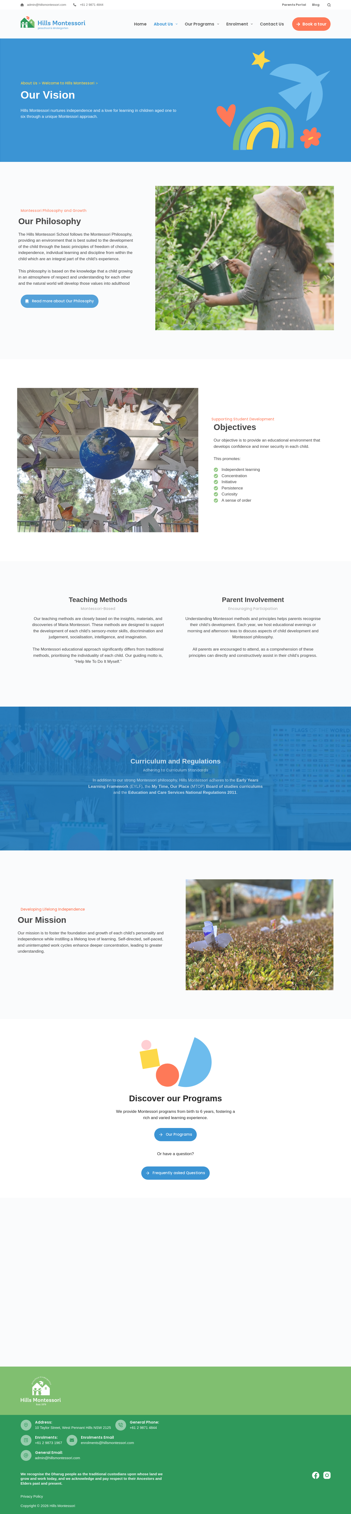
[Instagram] (327, 1475)
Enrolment (240, 24)
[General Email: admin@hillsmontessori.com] (26, 1455)
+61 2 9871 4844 (91, 4)
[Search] (329, 4)
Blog (316, 4)
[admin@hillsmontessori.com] (22, 4)
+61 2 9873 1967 (48, 1443)
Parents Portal (294, 4)
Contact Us (272, 24)
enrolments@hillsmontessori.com (107, 1443)
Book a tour (311, 24)
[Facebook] (315, 1475)
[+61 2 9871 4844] (74, 4)
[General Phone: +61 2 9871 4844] (120, 1425)
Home (140, 24)
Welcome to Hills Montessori (68, 83)
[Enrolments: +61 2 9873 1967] (26, 1440)
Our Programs (203, 24)
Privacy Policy (32, 1496)
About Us (166, 24)
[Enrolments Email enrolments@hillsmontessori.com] (72, 1440)
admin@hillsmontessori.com (46, 4)
